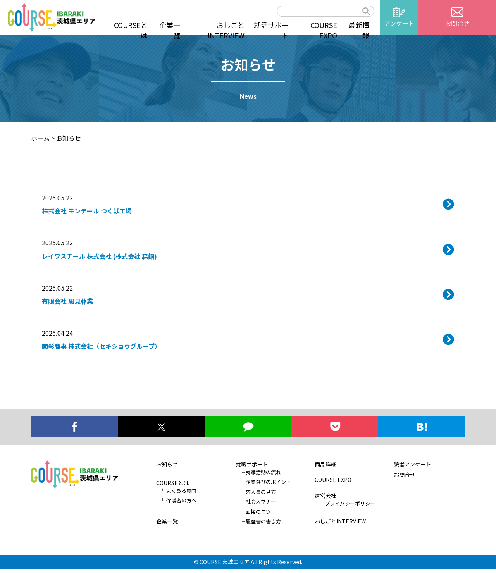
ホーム (40, 138)
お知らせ (167, 468)
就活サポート (271, 30)
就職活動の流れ (263, 476)
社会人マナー (261, 505)
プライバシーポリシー (350, 507)
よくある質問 (181, 494)
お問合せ (404, 478)
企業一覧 (169, 30)
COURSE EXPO (323, 30)
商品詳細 (325, 468)
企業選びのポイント (268, 486)
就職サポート (252, 468)
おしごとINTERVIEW (226, 30)
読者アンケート (412, 468)
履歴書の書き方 (263, 525)
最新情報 (358, 30)
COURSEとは (131, 30)
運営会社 (325, 499)
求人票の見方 (261, 495)
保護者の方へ (181, 504)
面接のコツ (258, 515)
